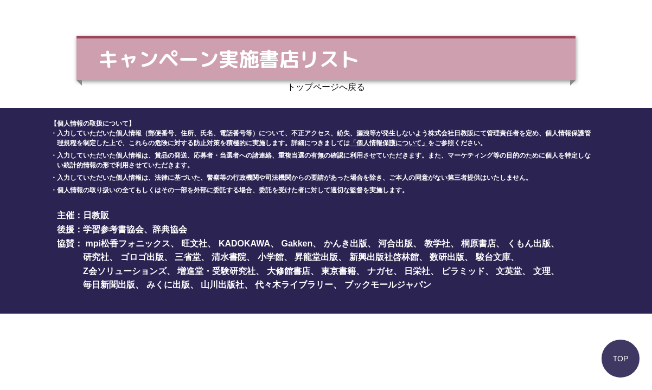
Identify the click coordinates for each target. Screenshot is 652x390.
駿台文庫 (493, 257)
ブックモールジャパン (387, 284)
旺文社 (194, 243)
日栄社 (417, 271)
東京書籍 (338, 271)
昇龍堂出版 (316, 257)
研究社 (96, 257)
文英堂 (509, 271)
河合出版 (395, 243)
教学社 (437, 243)
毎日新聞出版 (109, 284)
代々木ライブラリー (294, 284)
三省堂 (188, 257)
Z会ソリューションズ (125, 271)
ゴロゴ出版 (142, 257)
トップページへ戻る (326, 87)
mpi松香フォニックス (128, 243)
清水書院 (229, 257)
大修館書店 (288, 271)
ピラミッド (463, 271)
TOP (621, 358)
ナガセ (380, 271)
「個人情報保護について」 (389, 143)
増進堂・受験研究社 (216, 271)
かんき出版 (345, 243)
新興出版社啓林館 (384, 257)
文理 (542, 271)
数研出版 (447, 257)
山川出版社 (222, 284)
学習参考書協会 (113, 229)
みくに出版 (168, 284)
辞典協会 (169, 229)
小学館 (271, 257)
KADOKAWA (244, 243)
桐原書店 (478, 243)
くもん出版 (529, 243)
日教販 (96, 215)
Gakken (296, 243)
